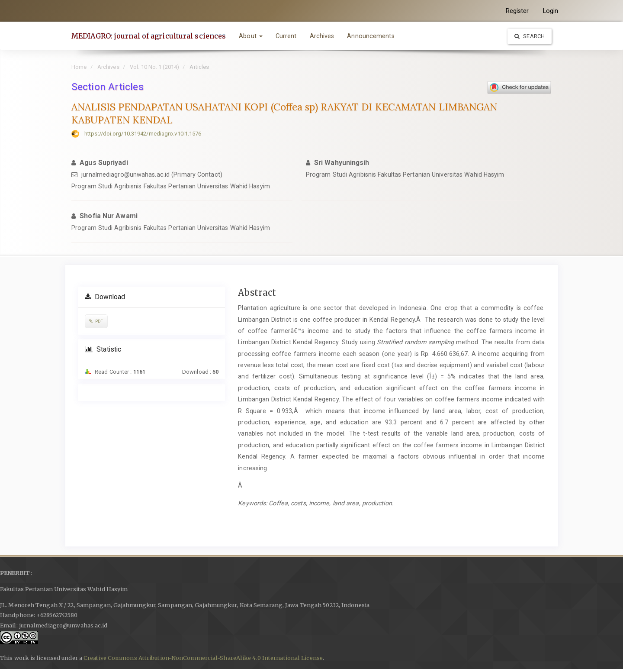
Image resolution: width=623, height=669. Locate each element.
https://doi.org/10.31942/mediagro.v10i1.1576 (142, 133)
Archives (322, 35)
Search (529, 36)
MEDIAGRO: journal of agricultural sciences (148, 36)
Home (79, 67)
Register (517, 10)
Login (551, 10)
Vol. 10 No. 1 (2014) (154, 67)
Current (286, 35)
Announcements (370, 35)
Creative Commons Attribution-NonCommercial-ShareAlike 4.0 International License (203, 658)
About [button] (251, 35)
